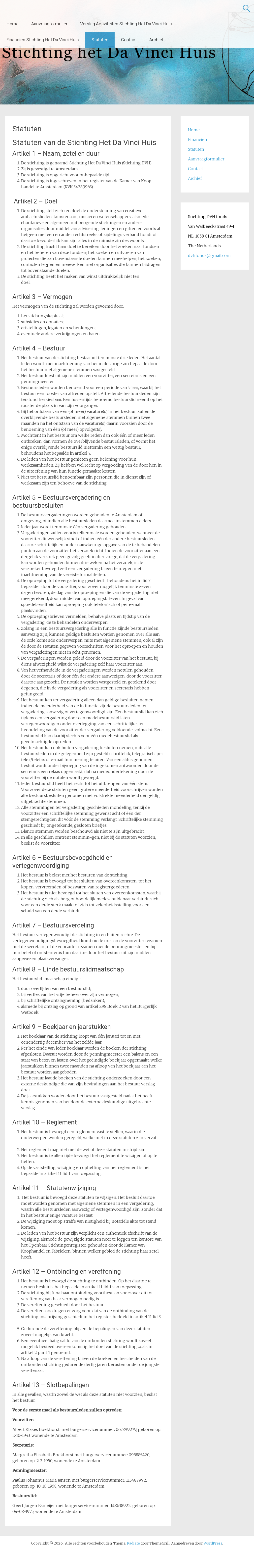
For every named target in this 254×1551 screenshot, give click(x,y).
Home (12, 23)
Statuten (100, 39)
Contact (129, 39)
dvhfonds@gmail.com (209, 255)
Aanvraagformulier (49, 23)
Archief (156, 39)
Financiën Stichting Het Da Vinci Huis (42, 39)
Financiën (197, 139)
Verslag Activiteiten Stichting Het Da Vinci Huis (126, 23)
